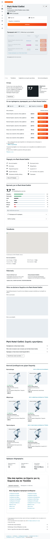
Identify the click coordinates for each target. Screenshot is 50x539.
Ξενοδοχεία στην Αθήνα (14, 497)
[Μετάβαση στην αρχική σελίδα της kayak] (9, 2)
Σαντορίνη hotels (31, 508)
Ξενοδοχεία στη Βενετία (14, 502)
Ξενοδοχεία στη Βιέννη (32, 495)
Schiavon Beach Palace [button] (33, 386)
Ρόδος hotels (12, 506)
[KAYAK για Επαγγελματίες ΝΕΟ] (2, 20)
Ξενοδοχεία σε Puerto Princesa (34, 502)
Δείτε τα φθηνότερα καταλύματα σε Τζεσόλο (38, 397)
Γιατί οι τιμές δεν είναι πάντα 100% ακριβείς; (28, 529)
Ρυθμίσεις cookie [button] (9, 152)
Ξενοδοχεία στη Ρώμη (32, 493)
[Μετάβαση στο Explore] (2, 15)
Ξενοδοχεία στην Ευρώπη (23, 536)
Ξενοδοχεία (15, 536)
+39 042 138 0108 (11, 11)
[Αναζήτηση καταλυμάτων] (2, 8)
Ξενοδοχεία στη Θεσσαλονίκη (34, 497)
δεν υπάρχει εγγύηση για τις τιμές (34, 520)
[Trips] (2, 24)
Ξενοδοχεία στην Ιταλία (33, 536)
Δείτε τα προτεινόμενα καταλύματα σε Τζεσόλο (38, 425)
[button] (2, 2)
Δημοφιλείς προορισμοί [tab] (14, 485)
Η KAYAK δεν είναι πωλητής (28, 524)
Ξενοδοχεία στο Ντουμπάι (33, 501)
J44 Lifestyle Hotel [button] (11, 441)
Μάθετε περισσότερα (12, 144)
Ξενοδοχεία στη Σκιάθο (14, 493)
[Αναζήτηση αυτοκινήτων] (2, 11)
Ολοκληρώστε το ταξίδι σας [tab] (26, 485)
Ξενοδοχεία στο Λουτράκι (14, 501)
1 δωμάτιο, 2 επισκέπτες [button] (14, 21)
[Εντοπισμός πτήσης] (2, 18)
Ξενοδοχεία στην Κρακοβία (15, 499)
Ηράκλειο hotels (31, 504)
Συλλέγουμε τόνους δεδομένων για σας (28, 527)
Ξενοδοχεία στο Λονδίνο (14, 495)
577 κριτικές (15, 13)
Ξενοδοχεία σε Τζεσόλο (20, 537)
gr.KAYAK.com (8, 536)
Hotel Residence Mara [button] (32, 442)
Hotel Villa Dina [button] (10, 386)
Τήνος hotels (30, 506)
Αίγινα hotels (12, 508)
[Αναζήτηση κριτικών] (28, 210)
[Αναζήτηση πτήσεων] (2, 6)
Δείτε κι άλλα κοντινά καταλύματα (40, 369)
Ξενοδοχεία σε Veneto (10, 537)
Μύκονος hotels (12, 504)
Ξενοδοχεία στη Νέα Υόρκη (33, 499)
